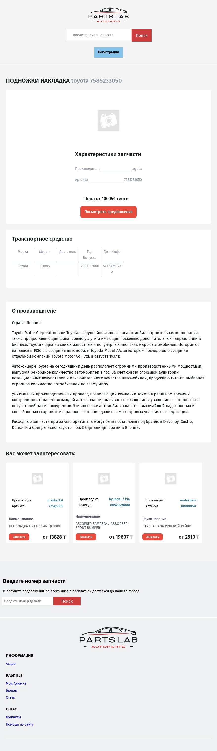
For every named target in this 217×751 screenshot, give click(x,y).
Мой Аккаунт (16, 683)
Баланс (12, 690)
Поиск (141, 35)
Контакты (13, 717)
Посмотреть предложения (108, 211)
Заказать (19, 537)
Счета (10, 697)
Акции (11, 664)
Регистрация (108, 52)
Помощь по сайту (20, 724)
